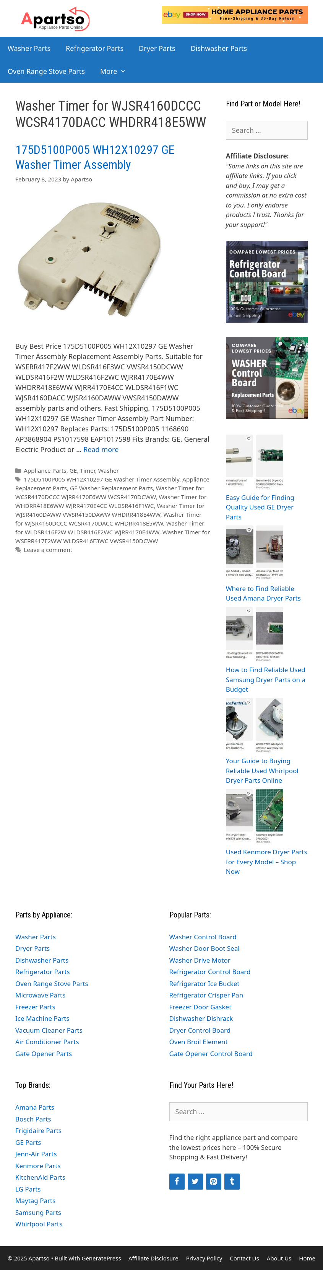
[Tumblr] (232, 1182)
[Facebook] (177, 1182)
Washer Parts (29, 48)
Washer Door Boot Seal (204, 948)
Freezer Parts (35, 1006)
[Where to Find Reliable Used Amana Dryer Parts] (254, 554)
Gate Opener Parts (43, 1053)
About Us (279, 1258)
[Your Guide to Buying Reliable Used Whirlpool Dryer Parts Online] (254, 726)
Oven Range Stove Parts (46, 71)
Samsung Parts (38, 1212)
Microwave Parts (40, 995)
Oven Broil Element (198, 1041)
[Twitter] (195, 1182)
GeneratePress (101, 1258)
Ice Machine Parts (42, 1018)
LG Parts (28, 1189)
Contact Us (244, 1258)
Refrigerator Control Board (210, 971)
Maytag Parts (35, 1200)
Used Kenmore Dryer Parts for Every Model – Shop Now (266, 861)
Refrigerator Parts (94, 48)
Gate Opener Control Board (211, 1053)
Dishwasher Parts (219, 48)
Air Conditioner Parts (47, 1041)
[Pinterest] (213, 1182)
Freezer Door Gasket (200, 1006)
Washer (108, 470)
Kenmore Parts (38, 1165)
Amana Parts (34, 1107)
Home (307, 1258)
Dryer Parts (157, 48)
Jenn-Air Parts (36, 1153)
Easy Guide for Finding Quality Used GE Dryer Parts (260, 507)
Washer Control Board (203, 936)
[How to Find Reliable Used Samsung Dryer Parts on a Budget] (254, 635)
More (117, 71)
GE (73, 470)
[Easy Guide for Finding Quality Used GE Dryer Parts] (254, 463)
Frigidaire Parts (38, 1130)
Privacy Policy (204, 1258)
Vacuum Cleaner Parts (49, 1030)
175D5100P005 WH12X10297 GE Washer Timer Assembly (94, 156)
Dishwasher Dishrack (201, 1018)
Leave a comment (48, 549)
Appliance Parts (45, 470)
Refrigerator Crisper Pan (206, 995)
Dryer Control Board (200, 1030)
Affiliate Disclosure (153, 1258)
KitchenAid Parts (40, 1177)
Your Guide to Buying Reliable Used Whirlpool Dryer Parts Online (262, 770)
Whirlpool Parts (38, 1223)
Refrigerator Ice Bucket (204, 983)
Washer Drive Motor (199, 960)
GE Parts (28, 1142)
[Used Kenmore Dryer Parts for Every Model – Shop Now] (254, 817)
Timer (87, 470)
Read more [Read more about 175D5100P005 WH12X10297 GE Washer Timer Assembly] (100, 449)
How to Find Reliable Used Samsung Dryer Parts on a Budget (265, 679)
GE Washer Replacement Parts (111, 488)
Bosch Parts (33, 1119)
